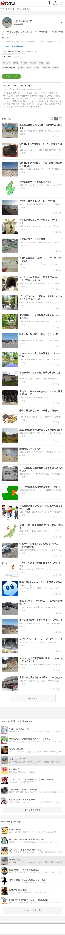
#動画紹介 (46, 68)
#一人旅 (24, 63)
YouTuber (8, 57)
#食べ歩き (6, 63)
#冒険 (47, 63)
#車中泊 (15, 63)
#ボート (37, 68)
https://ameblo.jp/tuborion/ (12, 46)
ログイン (55, 5)
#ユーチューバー (9, 68)
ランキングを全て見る (32, 810)
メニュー (62, 5)
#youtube (33, 63)
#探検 (29, 68)
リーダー (48, 5)
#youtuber (20, 68)
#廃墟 (41, 63)
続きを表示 (32, 698)
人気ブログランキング (8, 3)
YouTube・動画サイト (13, 51)
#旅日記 (55, 68)
